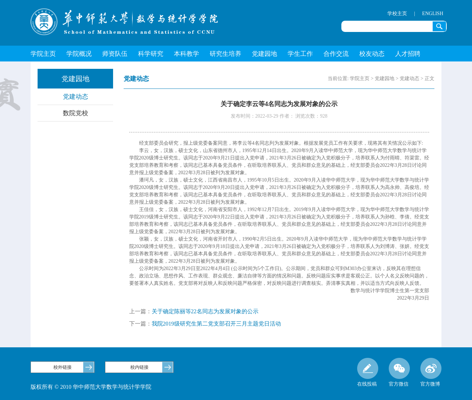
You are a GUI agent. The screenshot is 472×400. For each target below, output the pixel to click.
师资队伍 (114, 53)
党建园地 (264, 53)
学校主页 (397, 13)
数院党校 (75, 113)
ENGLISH (432, 13)
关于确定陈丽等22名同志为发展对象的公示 (205, 311)
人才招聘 (407, 53)
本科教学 (186, 53)
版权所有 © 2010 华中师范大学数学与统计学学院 (91, 387)
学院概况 (79, 53)
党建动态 (75, 96)
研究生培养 (225, 53)
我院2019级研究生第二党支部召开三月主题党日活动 (216, 324)
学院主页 (43, 53)
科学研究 (150, 53)
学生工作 (300, 53)
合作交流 (336, 53)
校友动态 (372, 53)
